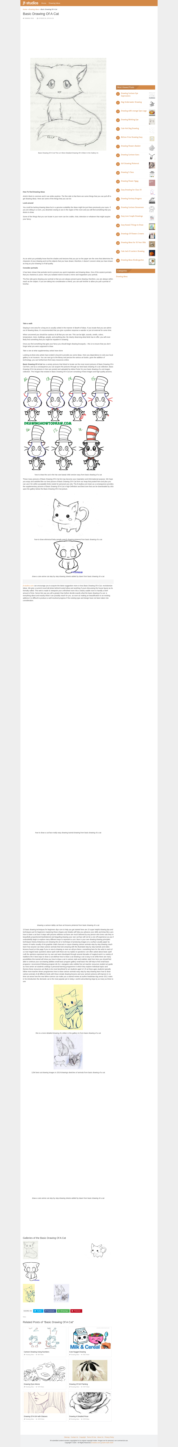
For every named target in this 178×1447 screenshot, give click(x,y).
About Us (100, 1437)
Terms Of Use (91, 1437)
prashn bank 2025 (107, 1443)
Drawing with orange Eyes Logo (134, 111)
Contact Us (74, 1437)
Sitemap (67, 1437)
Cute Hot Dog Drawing (130, 128)
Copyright (82, 1437)
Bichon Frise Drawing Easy (131, 137)
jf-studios (30, 3)
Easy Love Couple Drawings (132, 216)
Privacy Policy (109, 1437)
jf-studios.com (28, 586)
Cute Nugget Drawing (77, 1352)
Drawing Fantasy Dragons (131, 198)
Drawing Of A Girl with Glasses (35, 1416)
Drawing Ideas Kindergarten (132, 260)
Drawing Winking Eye (129, 119)
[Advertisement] (68, 38)
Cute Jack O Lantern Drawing (132, 251)
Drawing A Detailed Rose (78, 1416)
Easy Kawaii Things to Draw (132, 225)
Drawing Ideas (54, 3)
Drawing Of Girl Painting (78, 1384)
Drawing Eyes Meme (32, 1384)
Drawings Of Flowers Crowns (132, 234)
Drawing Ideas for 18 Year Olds (133, 242)
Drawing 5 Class (127, 172)
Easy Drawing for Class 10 (131, 190)
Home (43, 3)
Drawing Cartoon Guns (130, 155)
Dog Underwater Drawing (131, 102)
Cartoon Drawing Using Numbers (36, 1352)
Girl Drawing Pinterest (130, 163)
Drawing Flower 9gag (129, 181)
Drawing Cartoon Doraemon (132, 207)
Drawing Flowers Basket (130, 146)
